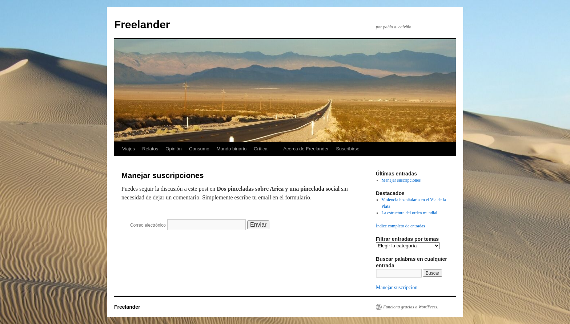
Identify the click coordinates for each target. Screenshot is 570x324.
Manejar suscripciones (401, 180)
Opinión (173, 148)
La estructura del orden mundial (409, 212)
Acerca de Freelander (306, 148)
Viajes (128, 148)
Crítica (261, 148)
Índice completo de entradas (400, 225)
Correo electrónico (148, 225)
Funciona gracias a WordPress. (410, 306)
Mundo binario (231, 148)
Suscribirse (347, 148)
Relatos (150, 148)
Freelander (142, 25)
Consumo (199, 148)
